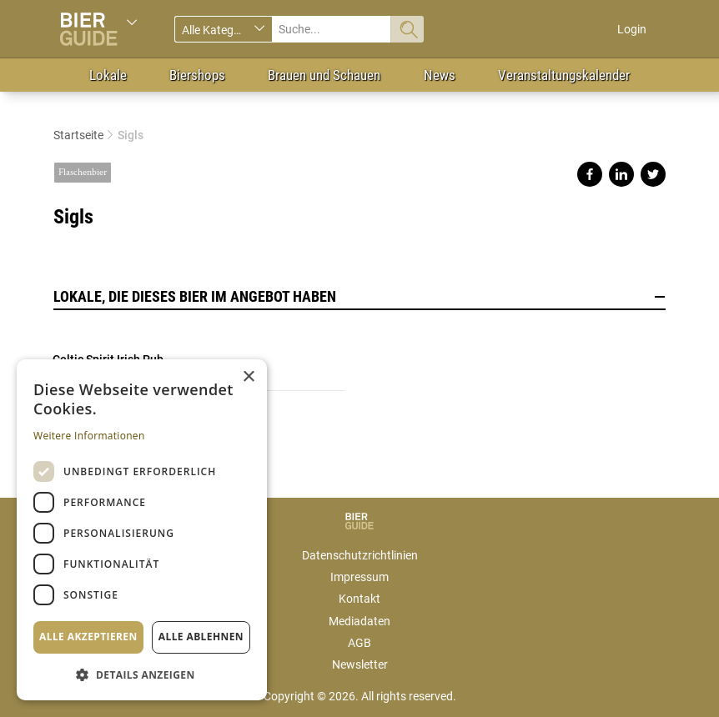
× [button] (248, 377)
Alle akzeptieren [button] (88, 636)
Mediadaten (359, 621)
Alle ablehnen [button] (201, 636)
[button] (141, 674)
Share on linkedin (621, 174)
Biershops (197, 75)
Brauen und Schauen (324, 75)
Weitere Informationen (89, 436)
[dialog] (142, 529)
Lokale (108, 75)
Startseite (78, 135)
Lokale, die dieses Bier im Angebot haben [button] (359, 296)
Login (631, 29)
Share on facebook (589, 174)
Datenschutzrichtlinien (360, 555)
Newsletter (360, 664)
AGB (359, 642)
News (439, 75)
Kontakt (359, 598)
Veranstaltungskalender (564, 75)
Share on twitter (653, 174)
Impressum (359, 577)
